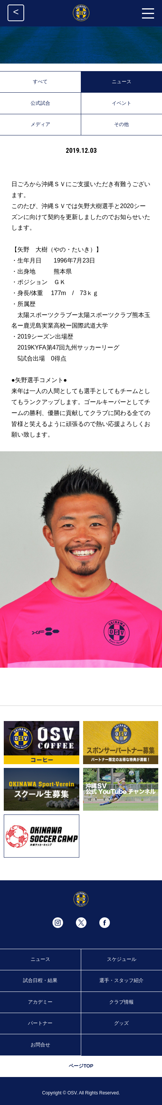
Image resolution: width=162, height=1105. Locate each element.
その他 (121, 124)
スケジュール (121, 959)
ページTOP (81, 1066)
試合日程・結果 (40, 980)
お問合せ (40, 1044)
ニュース (121, 81)
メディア (40, 124)
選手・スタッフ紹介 (121, 980)
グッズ (121, 1023)
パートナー (40, 1023)
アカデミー (40, 1002)
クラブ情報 (121, 1002)
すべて (40, 81)
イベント (121, 103)
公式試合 (40, 103)
